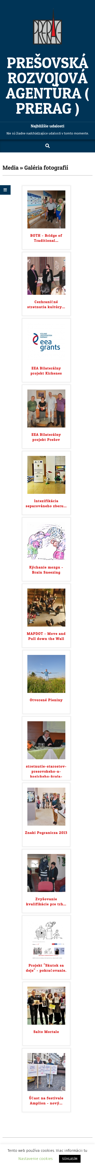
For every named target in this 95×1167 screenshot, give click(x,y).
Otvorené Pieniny (46, 700)
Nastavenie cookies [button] (35, 1158)
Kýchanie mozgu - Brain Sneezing (46, 569)
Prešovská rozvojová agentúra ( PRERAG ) (47, 85)
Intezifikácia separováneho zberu (46, 503)
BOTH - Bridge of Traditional (46, 238)
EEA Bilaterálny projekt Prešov (46, 437)
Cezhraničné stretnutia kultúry (46, 304)
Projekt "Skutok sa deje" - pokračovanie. (46, 967)
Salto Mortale (46, 1031)
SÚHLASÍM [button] (70, 1159)
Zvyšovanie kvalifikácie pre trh (46, 901)
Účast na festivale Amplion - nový (46, 1100)
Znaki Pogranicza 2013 (46, 832)
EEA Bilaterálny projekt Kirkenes (46, 370)
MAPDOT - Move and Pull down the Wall (46, 636)
